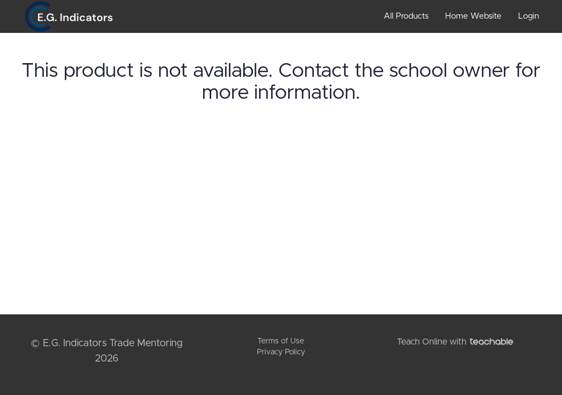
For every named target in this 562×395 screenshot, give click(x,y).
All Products (406, 16)
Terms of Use (280, 341)
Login (528, 16)
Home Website (473, 16)
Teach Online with (455, 341)
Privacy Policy (281, 352)
